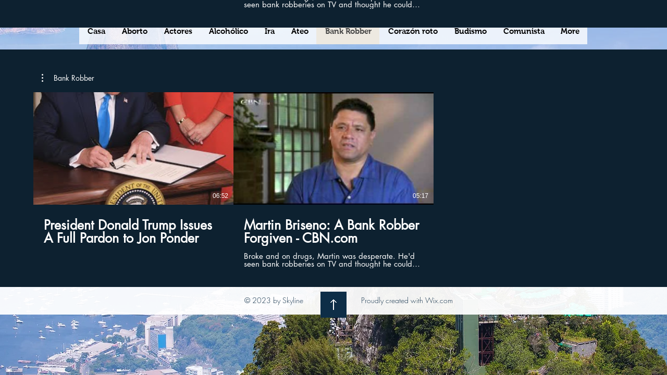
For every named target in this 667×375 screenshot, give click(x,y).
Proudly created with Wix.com (407, 300)
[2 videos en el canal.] (333, 180)
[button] (68, 78)
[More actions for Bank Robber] (68, 78)
